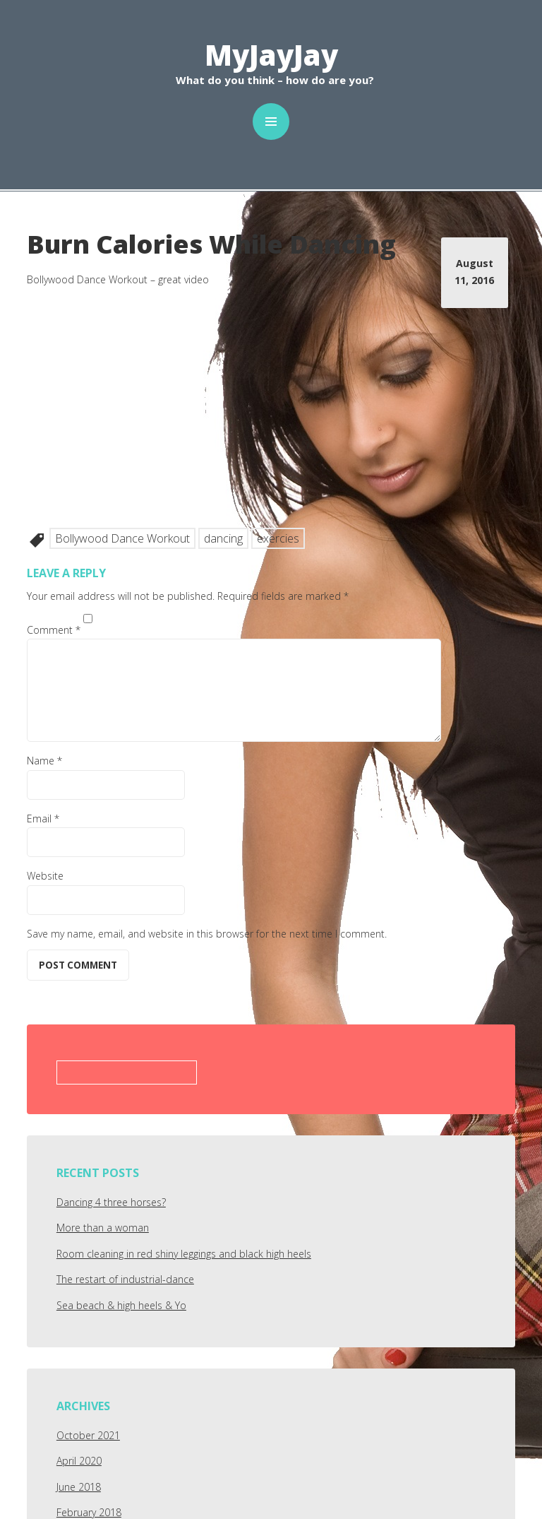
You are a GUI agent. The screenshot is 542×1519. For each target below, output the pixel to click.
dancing (223, 538)
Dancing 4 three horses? (111, 1202)
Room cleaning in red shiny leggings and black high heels (183, 1253)
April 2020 (79, 1460)
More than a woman (102, 1227)
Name (44, 760)
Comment (53, 630)
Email (43, 818)
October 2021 (88, 1435)
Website (45, 875)
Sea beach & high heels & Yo (121, 1305)
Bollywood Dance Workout (122, 538)
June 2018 (78, 1487)
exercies (278, 538)
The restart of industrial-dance (125, 1279)
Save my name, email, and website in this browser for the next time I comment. (207, 933)
